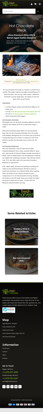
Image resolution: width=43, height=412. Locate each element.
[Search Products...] (19, 11)
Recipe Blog (34, 81)
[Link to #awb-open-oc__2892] (40, 4)
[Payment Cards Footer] (22, 404)
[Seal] (8, 308)
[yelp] (20, 386)
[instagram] (8, 386)
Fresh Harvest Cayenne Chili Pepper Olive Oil (25, 111)
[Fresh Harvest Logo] (10, 1)
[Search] (38, 11)
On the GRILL (26, 81)
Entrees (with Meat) (16, 81)
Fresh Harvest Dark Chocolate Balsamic (23, 114)
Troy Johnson (21, 80)
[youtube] (16, 386)
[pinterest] (12, 386)
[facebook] (4, 386)
